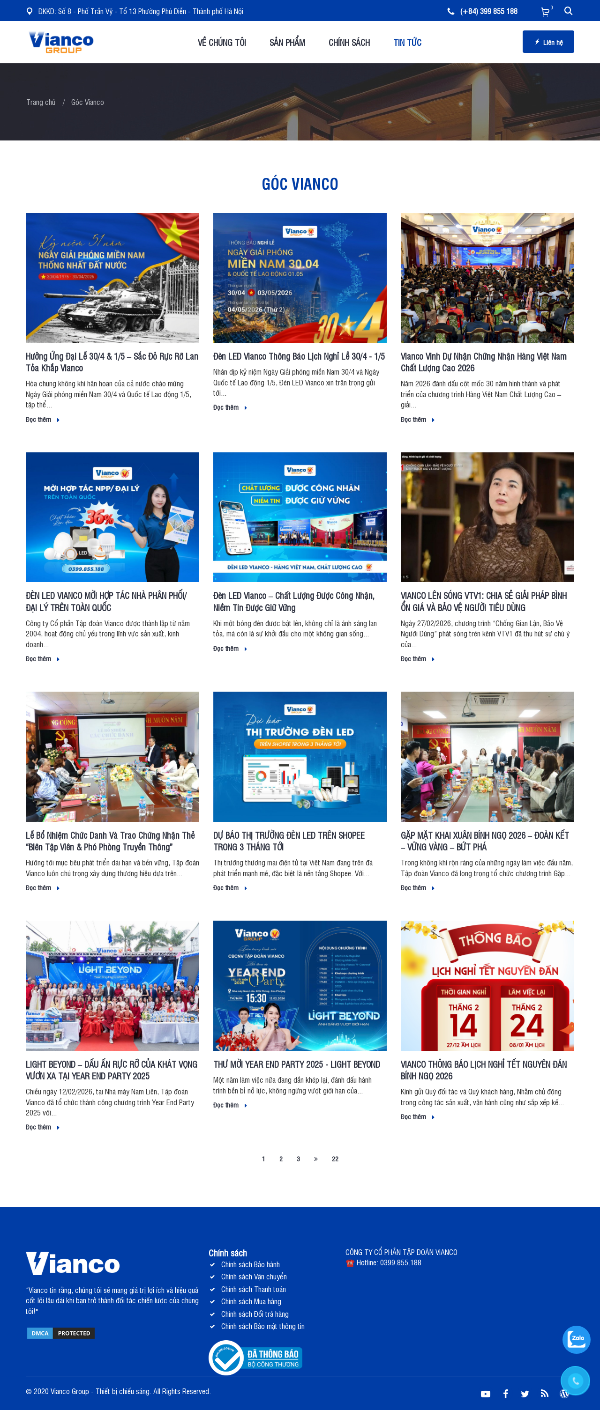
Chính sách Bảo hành (250, 1264)
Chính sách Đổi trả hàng (255, 1313)
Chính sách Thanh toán (253, 1289)
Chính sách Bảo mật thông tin (263, 1326)
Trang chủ (40, 101)
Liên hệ (548, 41)
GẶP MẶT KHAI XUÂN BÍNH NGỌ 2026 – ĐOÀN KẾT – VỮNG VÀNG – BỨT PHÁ (485, 840)
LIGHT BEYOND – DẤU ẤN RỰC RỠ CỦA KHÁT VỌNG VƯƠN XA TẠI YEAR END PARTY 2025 (111, 1069)
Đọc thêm (43, 418)
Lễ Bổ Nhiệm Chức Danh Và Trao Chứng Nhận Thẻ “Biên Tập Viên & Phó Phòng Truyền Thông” (110, 840)
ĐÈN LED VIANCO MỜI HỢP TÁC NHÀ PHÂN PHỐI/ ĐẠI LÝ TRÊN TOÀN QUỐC (106, 601)
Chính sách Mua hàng (251, 1301)
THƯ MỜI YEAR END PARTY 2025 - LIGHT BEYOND (296, 1064)
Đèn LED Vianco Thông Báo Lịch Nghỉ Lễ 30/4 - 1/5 (299, 356)
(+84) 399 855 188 (482, 11)
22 (335, 1158)
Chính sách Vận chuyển (254, 1276)
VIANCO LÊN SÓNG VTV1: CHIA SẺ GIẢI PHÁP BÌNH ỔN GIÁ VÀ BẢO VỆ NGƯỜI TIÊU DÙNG (484, 601)
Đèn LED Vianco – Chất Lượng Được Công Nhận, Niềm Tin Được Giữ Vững (294, 601)
